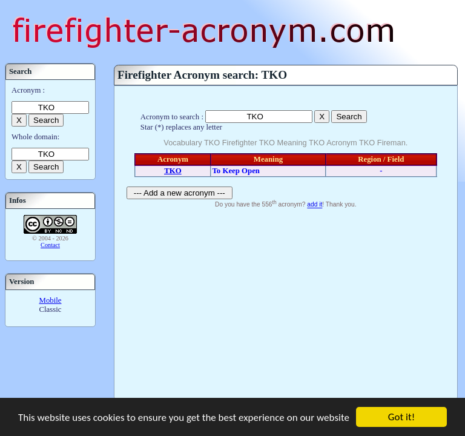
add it (314, 205)
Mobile (50, 300)
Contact (50, 245)
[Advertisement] (286, 302)
